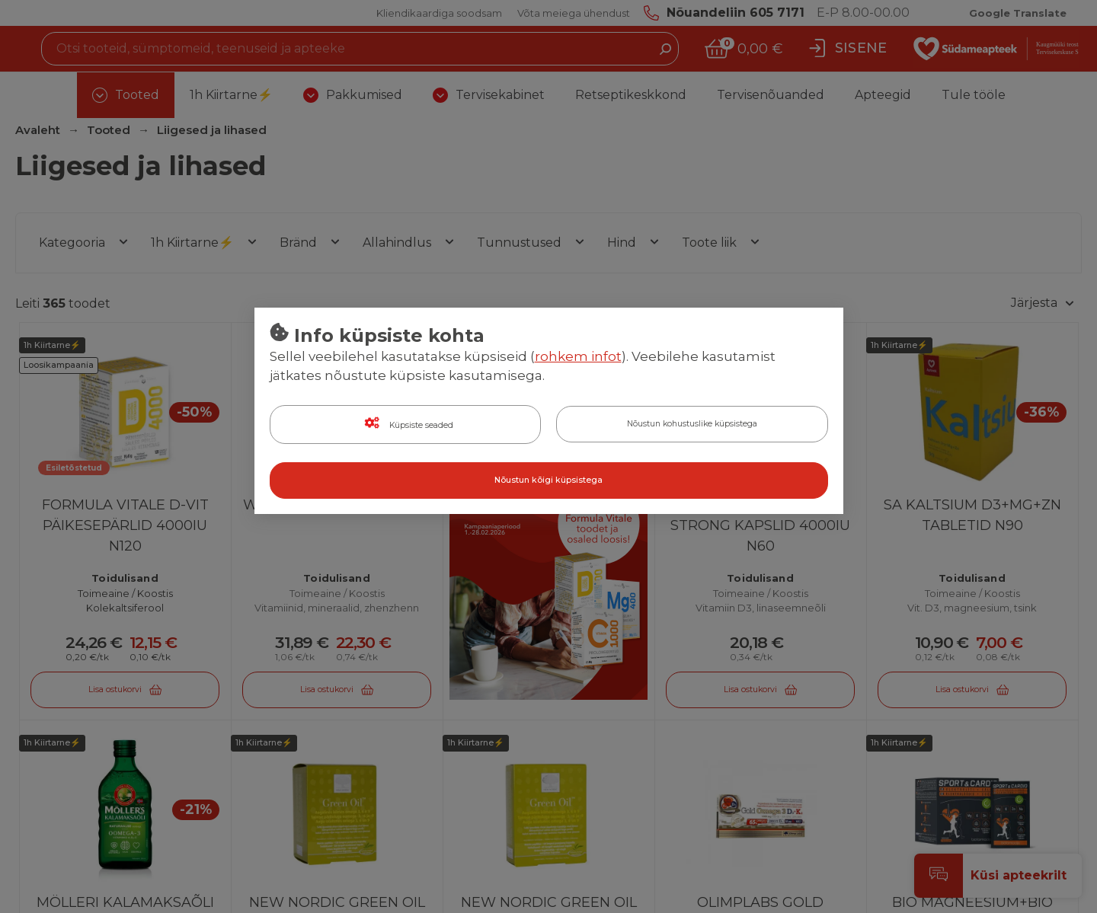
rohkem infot (578, 357)
